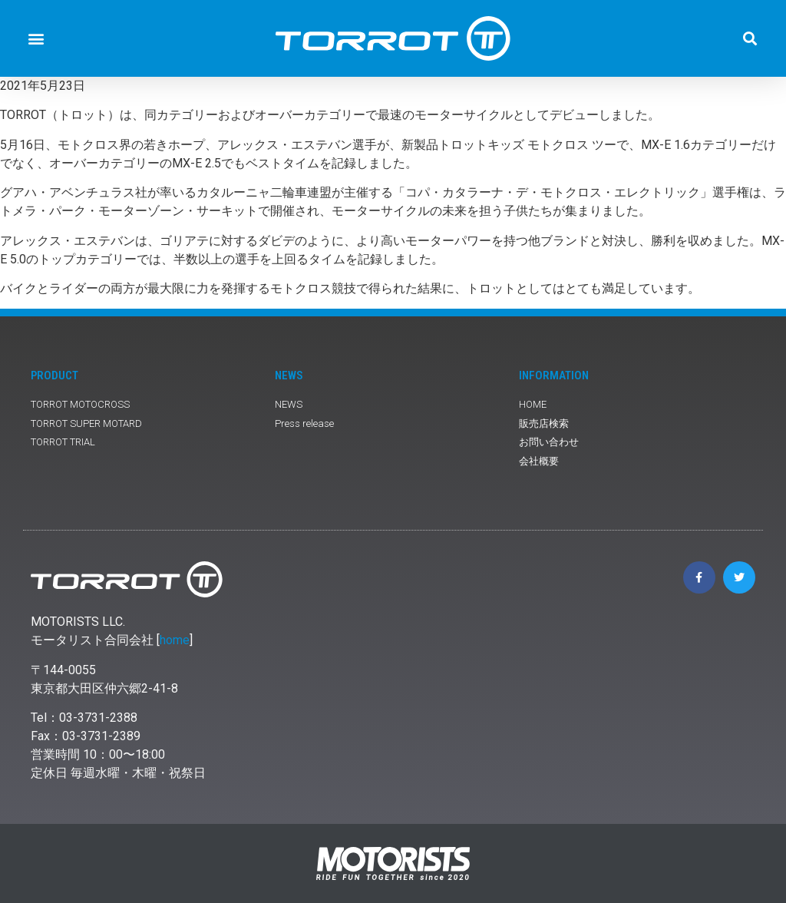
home (175, 640)
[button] (35, 38)
